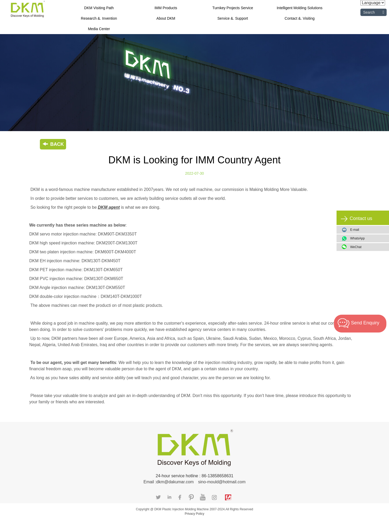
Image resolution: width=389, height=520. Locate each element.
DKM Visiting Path (99, 8)
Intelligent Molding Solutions (299, 8)
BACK (53, 144)
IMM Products (165, 8)
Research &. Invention (99, 18)
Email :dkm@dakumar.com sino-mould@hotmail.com (194, 482)
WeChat (367, 247)
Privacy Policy (194, 514)
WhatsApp (367, 238)
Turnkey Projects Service (232, 8)
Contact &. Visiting (300, 18)
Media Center (99, 29)
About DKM (165, 18)
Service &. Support (232, 18)
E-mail (354, 230)
